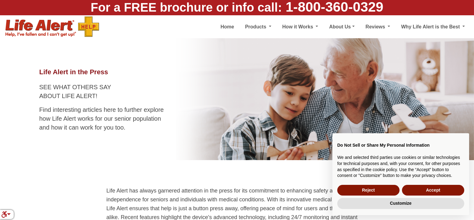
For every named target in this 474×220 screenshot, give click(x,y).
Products (256, 26)
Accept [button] (433, 190)
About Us (340, 26)
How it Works (298, 26)
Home (227, 26)
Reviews (376, 26)
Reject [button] (368, 190)
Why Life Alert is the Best (431, 26)
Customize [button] (401, 203)
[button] (6, 214)
